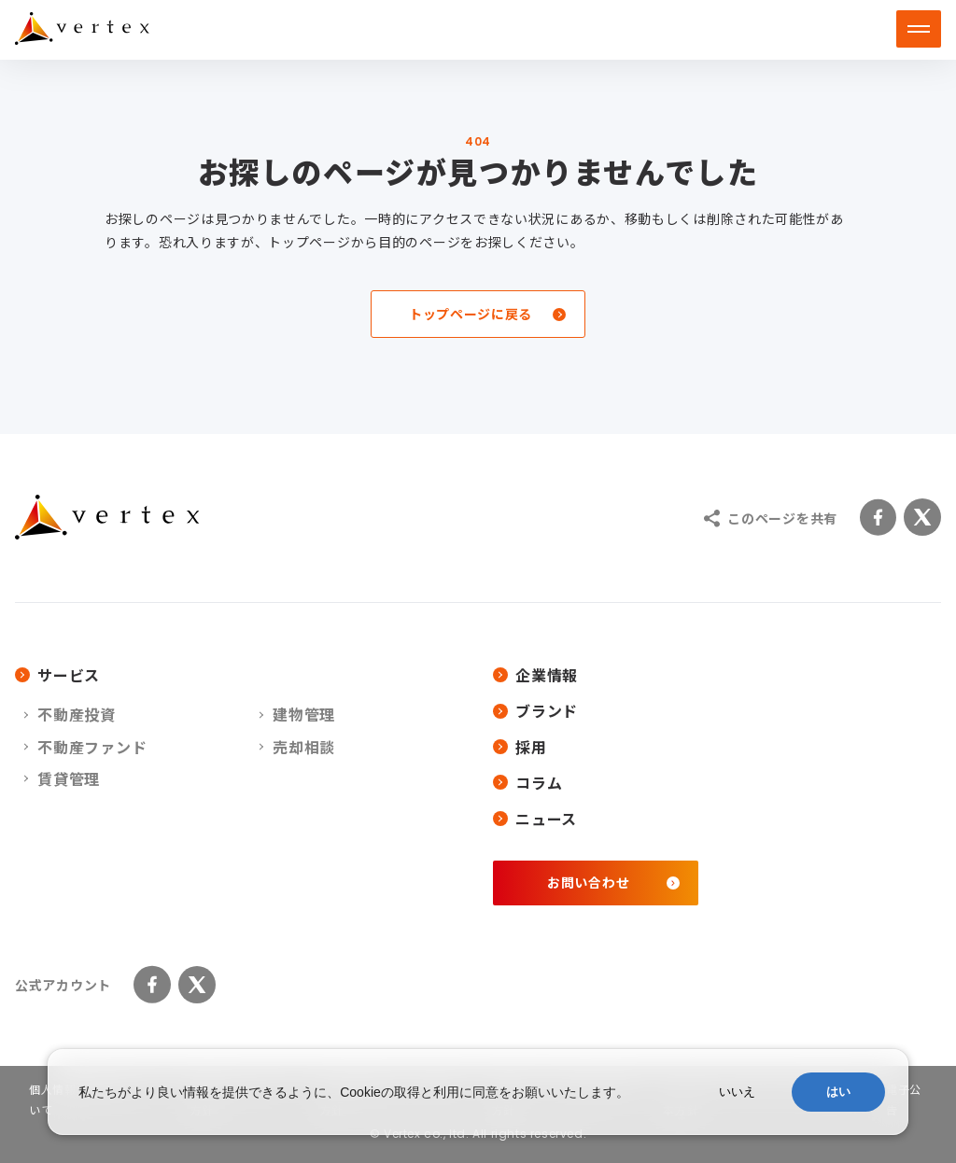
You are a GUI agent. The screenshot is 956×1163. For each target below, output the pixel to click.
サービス (57, 675)
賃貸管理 (68, 778)
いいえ (737, 1092)
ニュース (535, 818)
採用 (520, 747)
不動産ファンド (92, 747)
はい (838, 1092)
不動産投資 (76, 714)
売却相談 (304, 747)
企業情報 (535, 675)
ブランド (535, 710)
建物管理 (304, 714)
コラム (527, 782)
